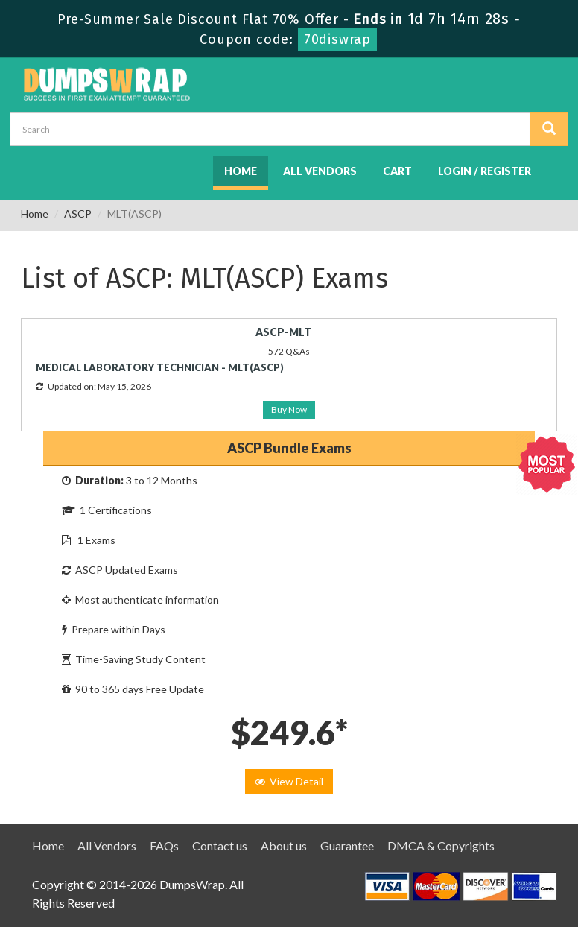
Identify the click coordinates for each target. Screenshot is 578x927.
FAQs (164, 845)
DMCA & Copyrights (441, 845)
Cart (397, 171)
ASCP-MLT (283, 332)
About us (284, 845)
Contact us (219, 845)
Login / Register (484, 171)
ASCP (78, 213)
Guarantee (347, 845)
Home (240, 171)
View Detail (289, 781)
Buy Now (289, 409)
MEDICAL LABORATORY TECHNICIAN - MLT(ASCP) (160, 367)
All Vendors (320, 171)
